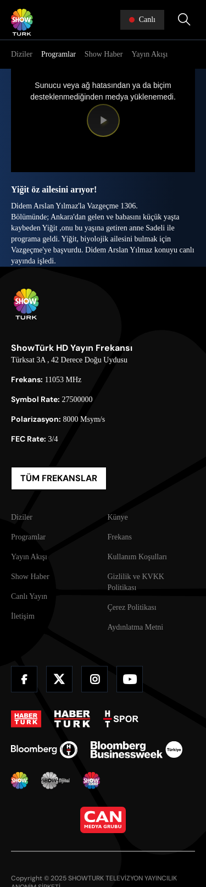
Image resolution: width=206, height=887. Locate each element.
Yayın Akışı (149, 54)
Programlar (58, 54)
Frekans (120, 537)
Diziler (21, 54)
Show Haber (104, 54)
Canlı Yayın (29, 596)
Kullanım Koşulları (138, 557)
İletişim (23, 616)
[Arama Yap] (184, 20)
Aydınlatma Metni (136, 627)
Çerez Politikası (132, 607)
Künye (118, 517)
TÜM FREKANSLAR (58, 478)
